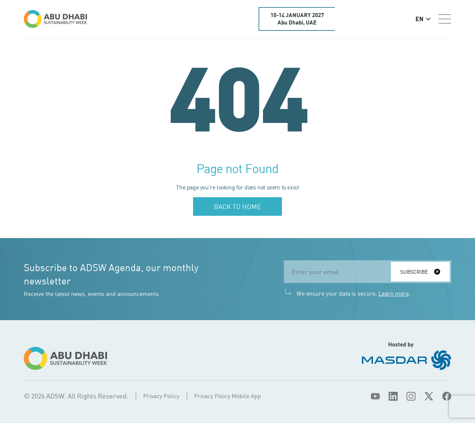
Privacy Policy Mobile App (227, 396)
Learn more (393, 293)
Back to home (237, 206)
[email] (339, 272)
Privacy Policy (161, 396)
